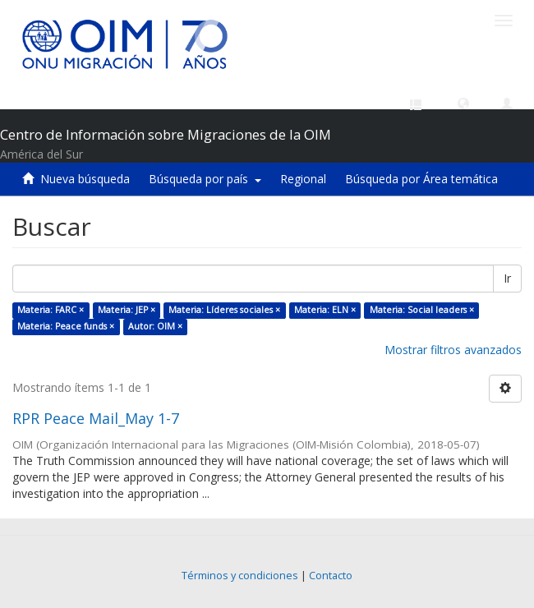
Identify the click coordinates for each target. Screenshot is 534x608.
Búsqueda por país (205, 179)
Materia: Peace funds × (65, 326)
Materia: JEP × (126, 310)
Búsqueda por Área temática (421, 179)
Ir (507, 278)
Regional (303, 179)
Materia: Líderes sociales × (224, 310)
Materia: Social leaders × (422, 310)
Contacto (330, 576)
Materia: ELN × (325, 310)
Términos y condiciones (240, 576)
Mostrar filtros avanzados (453, 349)
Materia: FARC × (50, 310)
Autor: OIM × (155, 326)
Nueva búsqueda (85, 179)
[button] (463, 103)
